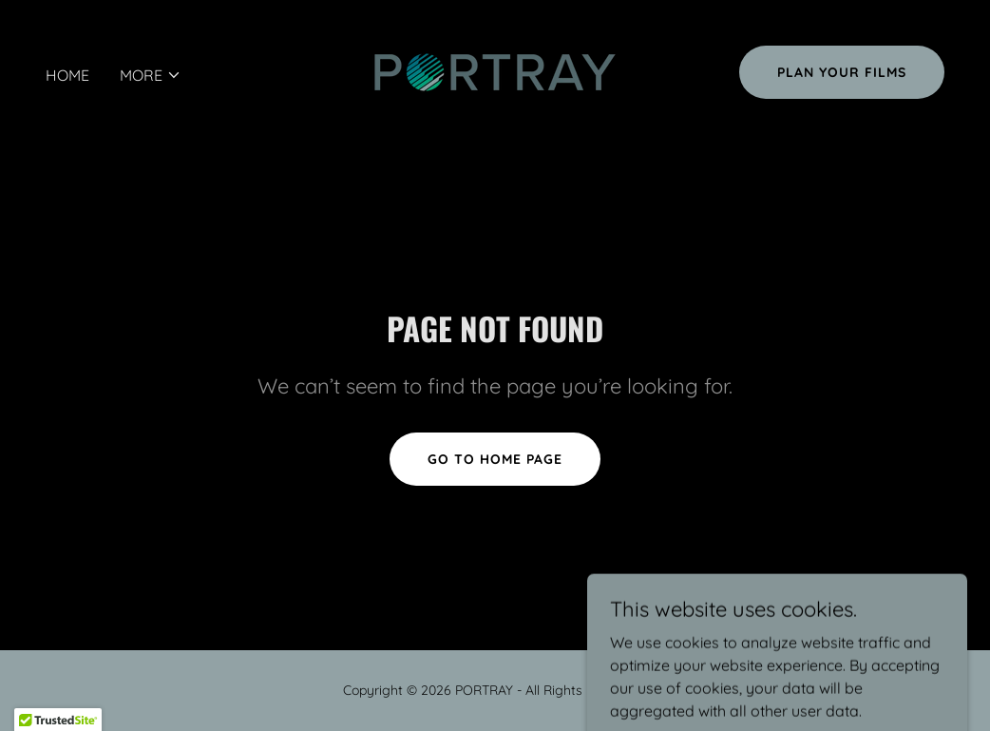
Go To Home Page (495, 459)
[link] (495, 70)
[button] (150, 75)
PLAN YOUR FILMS (841, 72)
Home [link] (67, 75)
